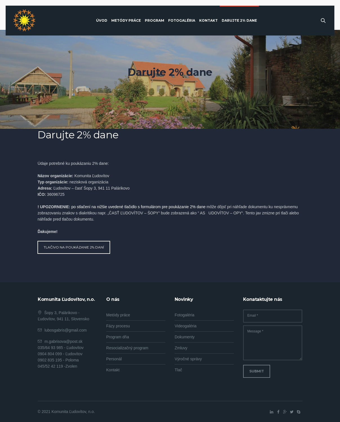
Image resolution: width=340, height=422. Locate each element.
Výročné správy (188, 359)
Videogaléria (186, 326)
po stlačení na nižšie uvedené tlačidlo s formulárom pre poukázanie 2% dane (138, 207)
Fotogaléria (184, 315)
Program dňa (117, 337)
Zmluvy (181, 348)
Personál (114, 359)
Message (255, 331)
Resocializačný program (127, 348)
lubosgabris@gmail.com (66, 330)
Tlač (178, 370)
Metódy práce (118, 315)
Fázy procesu (118, 326)
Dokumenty (185, 337)
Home (155, 117)
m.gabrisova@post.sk (64, 341)
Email (252, 315)
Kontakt (112, 370)
